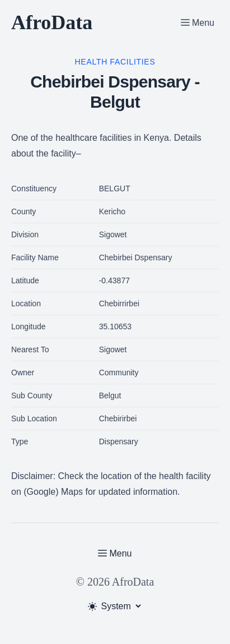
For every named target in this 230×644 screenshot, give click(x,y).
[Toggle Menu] (197, 22)
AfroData (51, 22)
